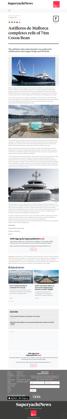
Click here (11, 256)
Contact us (20, 372)
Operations (10, 380)
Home (9, 372)
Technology (11, 376)
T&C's (18, 378)
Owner (9, 382)
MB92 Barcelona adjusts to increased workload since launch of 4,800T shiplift (44, 287)
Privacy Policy (21, 376)
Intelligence (11, 386)
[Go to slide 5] (36, 84)
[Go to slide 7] (41, 84)
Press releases (12, 384)
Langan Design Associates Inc (16, 228)
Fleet (9, 378)
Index (9, 388)
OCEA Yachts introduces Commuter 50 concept (18, 286)
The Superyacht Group (23, 380)
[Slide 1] (26, 84)
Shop (8, 392)
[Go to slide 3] (31, 84)
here (48, 263)
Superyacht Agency (22, 382)
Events (9, 390)
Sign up (33, 249)
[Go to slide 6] (39, 84)
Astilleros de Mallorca (14, 231)
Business (10, 374)
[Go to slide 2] (28, 84)
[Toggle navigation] (9, 10)
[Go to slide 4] (33, 84)
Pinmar (10, 234)
